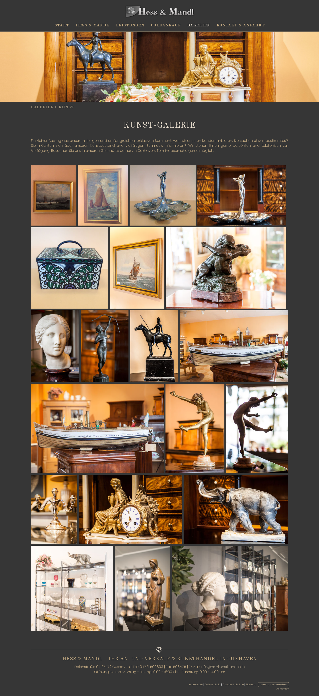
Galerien (198, 25)
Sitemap (251, 684)
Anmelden (282, 688)
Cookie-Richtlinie (233, 684)
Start (61, 25)
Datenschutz (212, 684)
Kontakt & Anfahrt (241, 25)
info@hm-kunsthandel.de (223, 666)
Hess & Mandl (92, 25)
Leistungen (130, 25)
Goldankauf (166, 25)
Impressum (196, 684)
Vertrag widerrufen (274, 684)
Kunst (66, 107)
